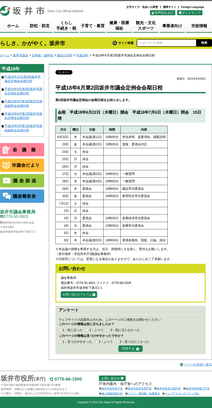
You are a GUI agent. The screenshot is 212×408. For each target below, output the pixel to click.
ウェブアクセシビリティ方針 (182, 393)
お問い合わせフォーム (77, 294)
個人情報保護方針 (112, 393)
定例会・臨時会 (42, 55)
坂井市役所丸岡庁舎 (140, 388)
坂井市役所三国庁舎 (169, 388)
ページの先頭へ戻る (198, 364)
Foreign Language (192, 7)
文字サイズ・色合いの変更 (142, 7)
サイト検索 (123, 43)
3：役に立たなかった (125, 330)
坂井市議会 (20, 55)
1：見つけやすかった (77, 341)
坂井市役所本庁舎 (112, 388)
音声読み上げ (164, 12)
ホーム (4, 55)
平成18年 (82, 55)
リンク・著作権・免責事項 (144, 393)
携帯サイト (169, 7)
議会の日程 (64, 55)
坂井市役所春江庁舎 (198, 388)
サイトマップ (191, 12)
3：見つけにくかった (134, 341)
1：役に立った (72, 330)
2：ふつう (96, 330)
